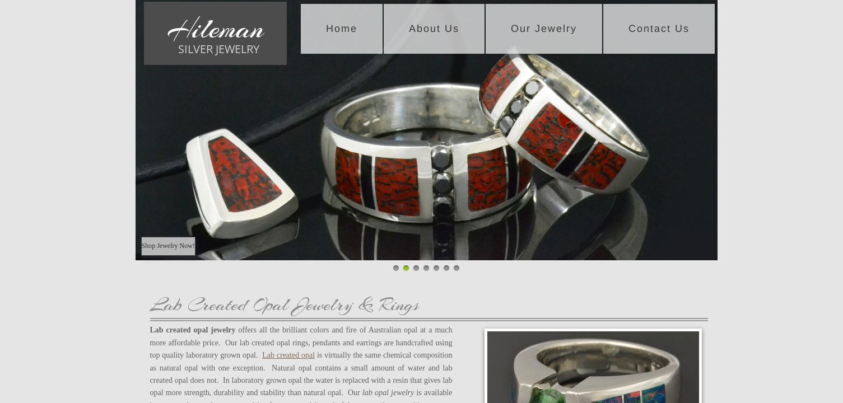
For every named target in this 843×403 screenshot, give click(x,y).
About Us (434, 28)
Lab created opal (288, 355)
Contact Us (659, 28)
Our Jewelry (544, 28)
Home (341, 28)
